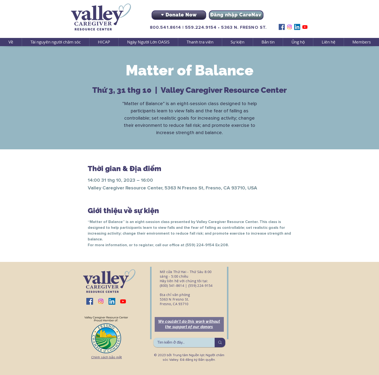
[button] (55, 42)
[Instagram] (289, 27)
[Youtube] (305, 27)
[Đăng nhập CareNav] (236, 15)
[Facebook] (282, 27)
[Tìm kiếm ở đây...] (180, 342)
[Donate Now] (179, 15)
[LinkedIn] (297, 27)
